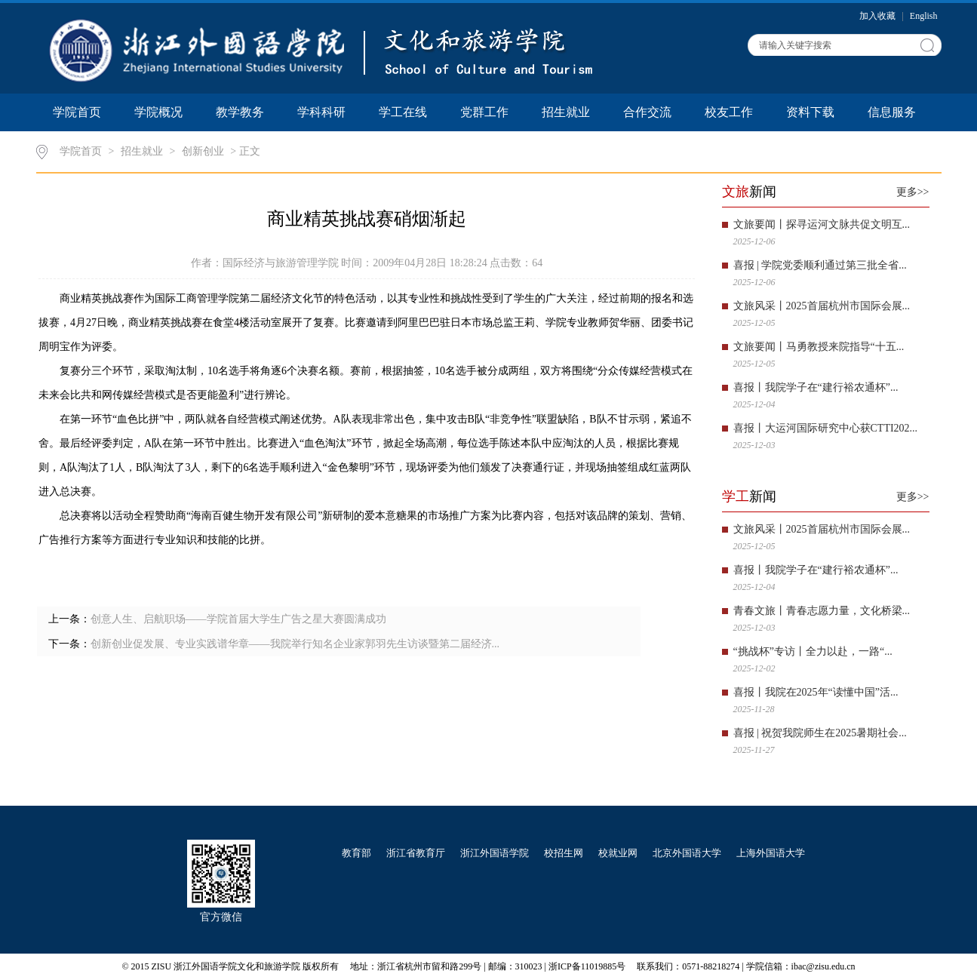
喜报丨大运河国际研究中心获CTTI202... (825, 428)
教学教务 (240, 112)
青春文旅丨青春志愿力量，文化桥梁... (822, 610)
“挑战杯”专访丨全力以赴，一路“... (813, 651)
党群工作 (484, 112)
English (924, 16)
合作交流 (647, 112)
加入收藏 (878, 16)
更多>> (912, 192)
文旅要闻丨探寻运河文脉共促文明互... (822, 224)
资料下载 (810, 112)
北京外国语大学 (687, 853)
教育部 (356, 853)
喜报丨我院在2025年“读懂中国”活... (816, 692)
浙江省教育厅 (415, 853)
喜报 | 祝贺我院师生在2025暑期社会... (820, 733)
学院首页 (77, 112)
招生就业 (566, 112)
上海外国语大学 (770, 853)
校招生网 (563, 853)
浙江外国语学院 (494, 853)
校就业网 (618, 853)
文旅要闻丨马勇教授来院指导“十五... (819, 346)
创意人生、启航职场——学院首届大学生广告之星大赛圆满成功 (238, 619)
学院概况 (158, 112)
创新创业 (203, 151)
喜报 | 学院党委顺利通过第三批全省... (820, 265)
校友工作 (729, 112)
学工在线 (403, 112)
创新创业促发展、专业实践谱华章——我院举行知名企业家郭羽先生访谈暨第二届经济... (295, 644)
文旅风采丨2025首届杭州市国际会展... (822, 306)
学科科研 (321, 112)
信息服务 (892, 112)
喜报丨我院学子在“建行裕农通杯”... (816, 387)
